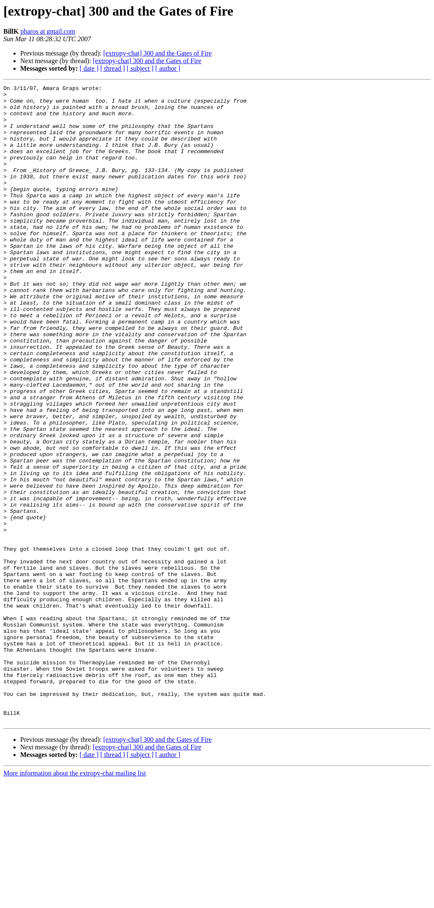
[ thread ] (112, 68)
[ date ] (89, 68)
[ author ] (168, 68)
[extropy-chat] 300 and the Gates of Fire (157, 53)
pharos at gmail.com (47, 31)
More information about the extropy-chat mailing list (74, 900)
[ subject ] (140, 68)
